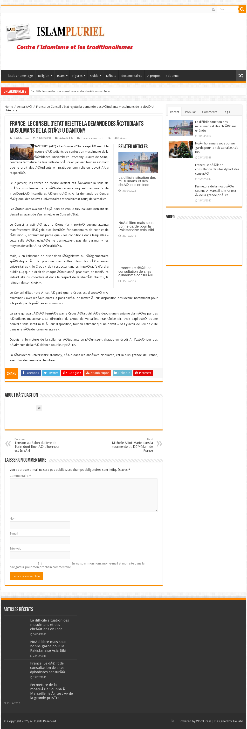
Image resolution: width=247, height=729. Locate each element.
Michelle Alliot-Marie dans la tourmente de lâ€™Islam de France (128, 445)
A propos (153, 76)
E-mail (14, 533)
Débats (111, 76)
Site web (15, 548)
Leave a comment (92, 138)
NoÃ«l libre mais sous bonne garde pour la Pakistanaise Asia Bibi (136, 226)
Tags (226, 112)
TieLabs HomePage (19, 76)
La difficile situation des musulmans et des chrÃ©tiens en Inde (70, 91)
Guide (94, 76)
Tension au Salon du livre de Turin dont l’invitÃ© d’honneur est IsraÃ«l (39, 445)
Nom (13, 518)
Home (9, 106)
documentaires (131, 76)
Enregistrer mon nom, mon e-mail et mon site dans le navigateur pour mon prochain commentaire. (77, 565)
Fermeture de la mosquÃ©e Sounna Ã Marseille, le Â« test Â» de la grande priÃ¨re (215, 191)
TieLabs (238, 721)
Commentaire (20, 476)
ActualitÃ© (24, 106)
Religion (43, 76)
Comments (209, 112)
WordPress (203, 721)
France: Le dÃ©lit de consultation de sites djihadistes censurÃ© (135, 271)
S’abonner (173, 76)
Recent (174, 112)
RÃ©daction (21, 138)
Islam (61, 76)
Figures (77, 76)
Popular (190, 112)
